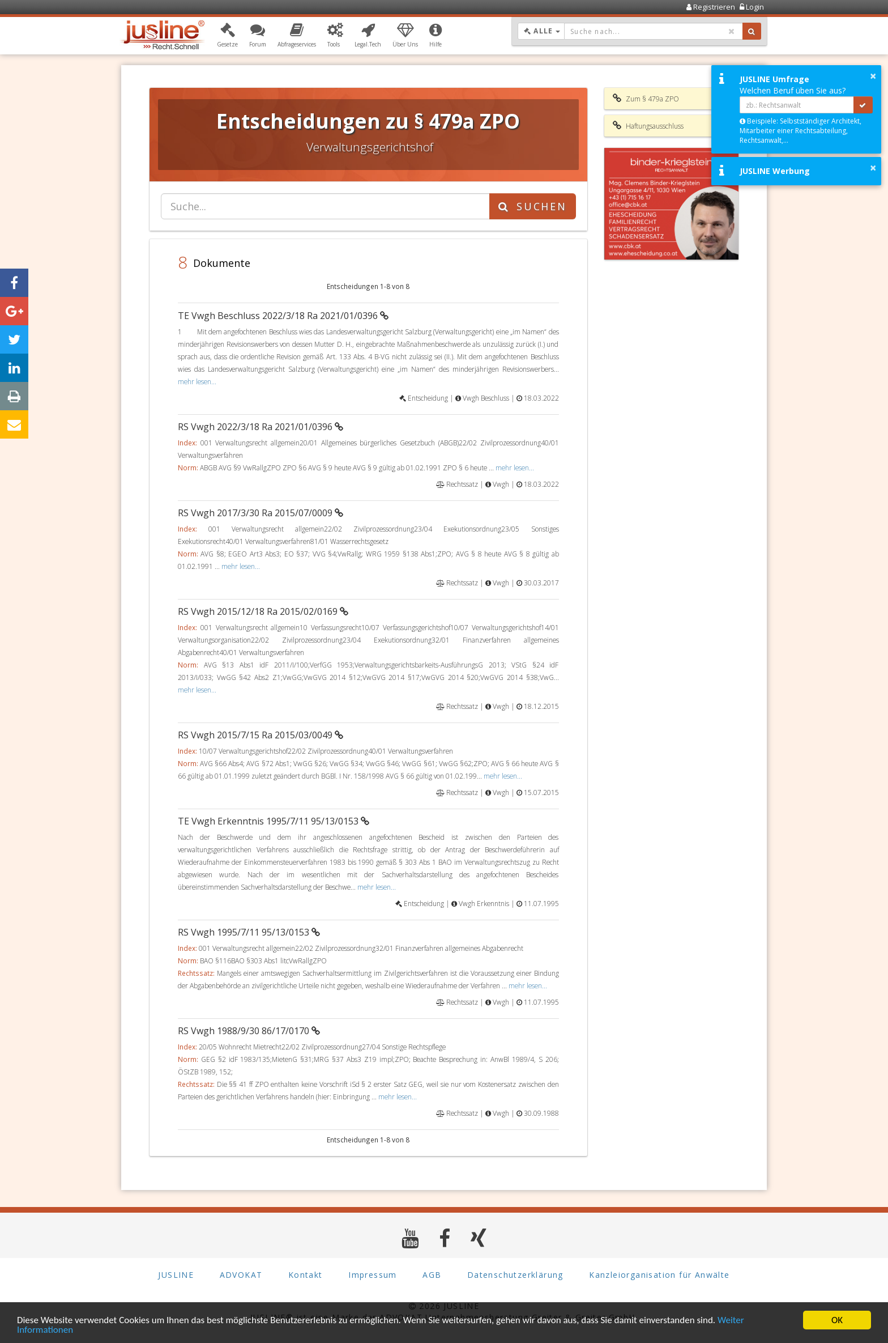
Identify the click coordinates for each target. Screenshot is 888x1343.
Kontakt (305, 1274)
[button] (227, 35)
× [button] (873, 76)
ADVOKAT (241, 1274)
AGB (431, 1274)
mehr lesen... (197, 381)
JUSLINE (176, 1274)
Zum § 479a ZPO (646, 99)
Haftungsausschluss (648, 126)
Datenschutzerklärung (515, 1274)
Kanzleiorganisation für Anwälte (659, 1274)
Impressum (372, 1274)
